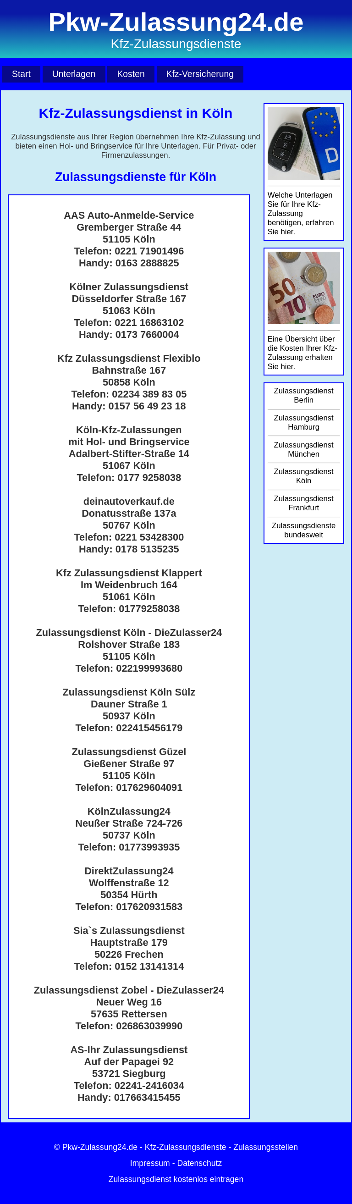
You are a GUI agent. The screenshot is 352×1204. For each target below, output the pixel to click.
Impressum (150, 1163)
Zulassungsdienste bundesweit (304, 530)
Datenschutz (199, 1163)
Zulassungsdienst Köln (304, 476)
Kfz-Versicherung (200, 74)
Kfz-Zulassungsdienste (185, 1147)
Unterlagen (74, 74)
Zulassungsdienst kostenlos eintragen (176, 1179)
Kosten (130, 74)
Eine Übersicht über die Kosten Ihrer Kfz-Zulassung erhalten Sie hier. (302, 353)
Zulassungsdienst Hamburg (304, 422)
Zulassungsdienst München (304, 449)
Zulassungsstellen (265, 1147)
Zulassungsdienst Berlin (304, 395)
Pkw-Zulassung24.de (100, 1147)
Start (21, 74)
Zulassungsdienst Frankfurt (304, 503)
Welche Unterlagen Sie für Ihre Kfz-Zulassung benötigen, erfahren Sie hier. (301, 213)
